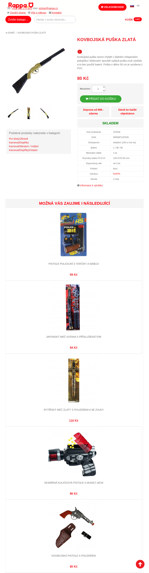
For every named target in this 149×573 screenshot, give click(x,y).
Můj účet (82, 378)
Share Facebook (132, 46)
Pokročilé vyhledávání (57, 387)
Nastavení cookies (65, 431)
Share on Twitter (140, 46)
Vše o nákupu (38, 12)
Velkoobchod (112, 7)
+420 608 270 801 (22, 8)
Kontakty (57, 12)
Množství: (85, 88)
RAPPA (116, 174)
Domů (10, 33)
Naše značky (17, 403)
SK (138, 6)
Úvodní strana (18, 12)
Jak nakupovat (18, 382)
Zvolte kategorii (18, 19)
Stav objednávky (87, 382)
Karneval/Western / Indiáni (24, 146)
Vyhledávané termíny (56, 382)
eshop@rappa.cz (48, 8)
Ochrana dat (17, 399)
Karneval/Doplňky (19, 142)
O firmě (13, 378)
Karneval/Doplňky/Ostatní (23, 150)
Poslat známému (125, 46)
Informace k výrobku (91, 185)
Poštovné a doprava (21, 394)
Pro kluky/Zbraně (18, 138)
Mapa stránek (51, 378)
